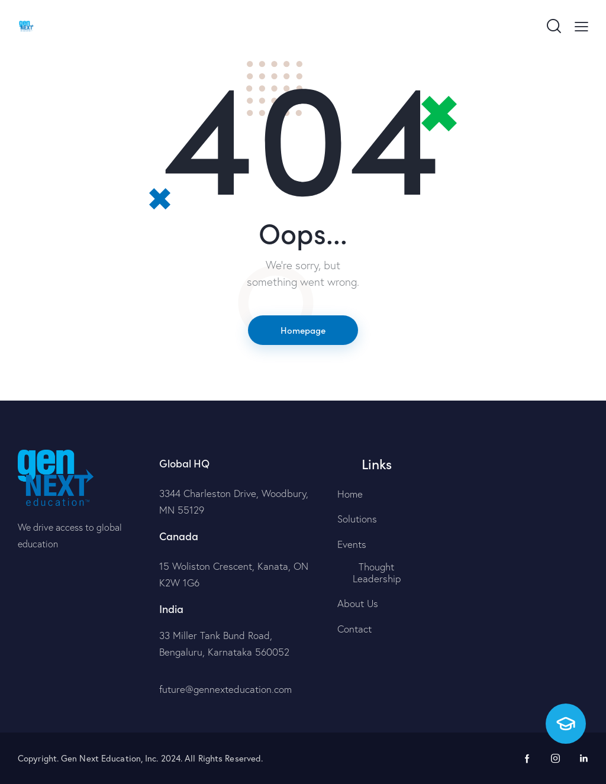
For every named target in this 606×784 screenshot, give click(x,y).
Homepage (303, 330)
